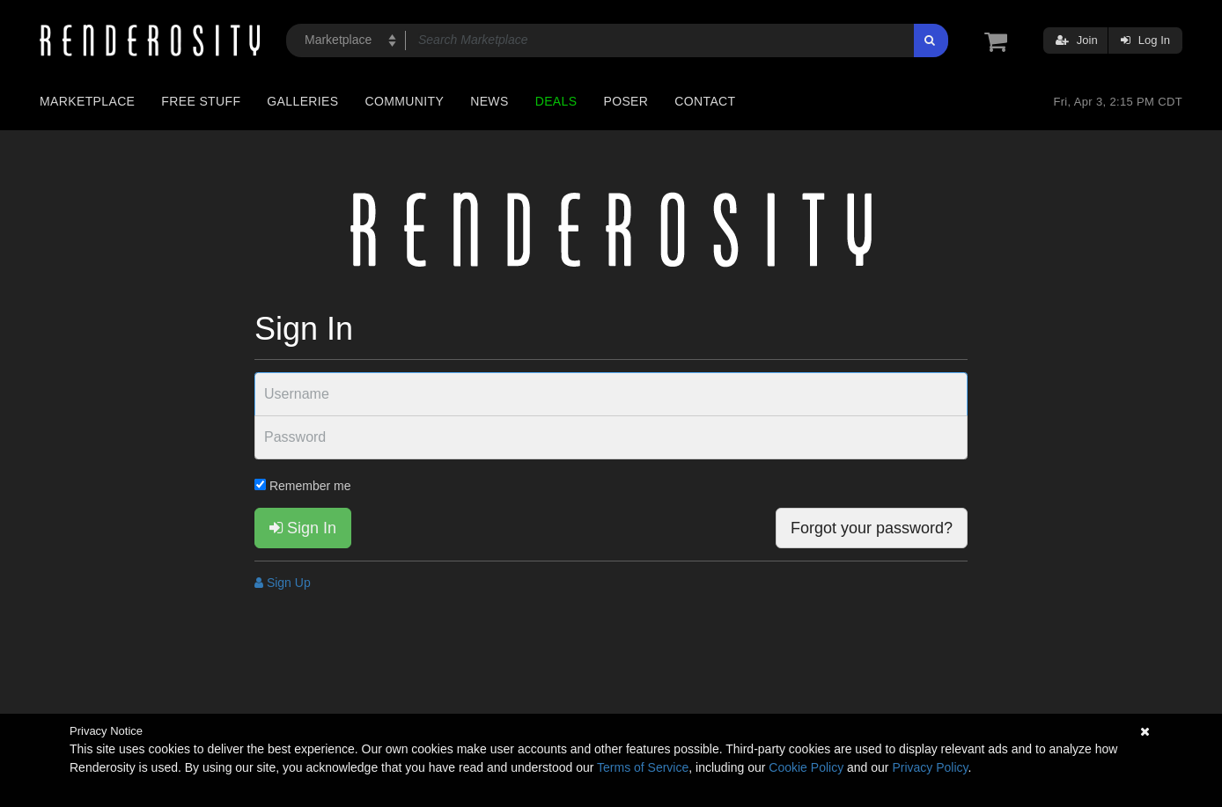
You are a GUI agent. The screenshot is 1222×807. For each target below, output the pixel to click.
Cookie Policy (806, 767)
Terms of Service (642, 767)
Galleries (302, 101)
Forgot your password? (872, 528)
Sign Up (282, 583)
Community (405, 101)
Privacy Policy (930, 767)
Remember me (302, 486)
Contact (704, 101)
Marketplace (87, 101)
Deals (556, 101)
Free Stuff (200, 101)
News (489, 101)
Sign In (302, 528)
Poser (625, 101)
